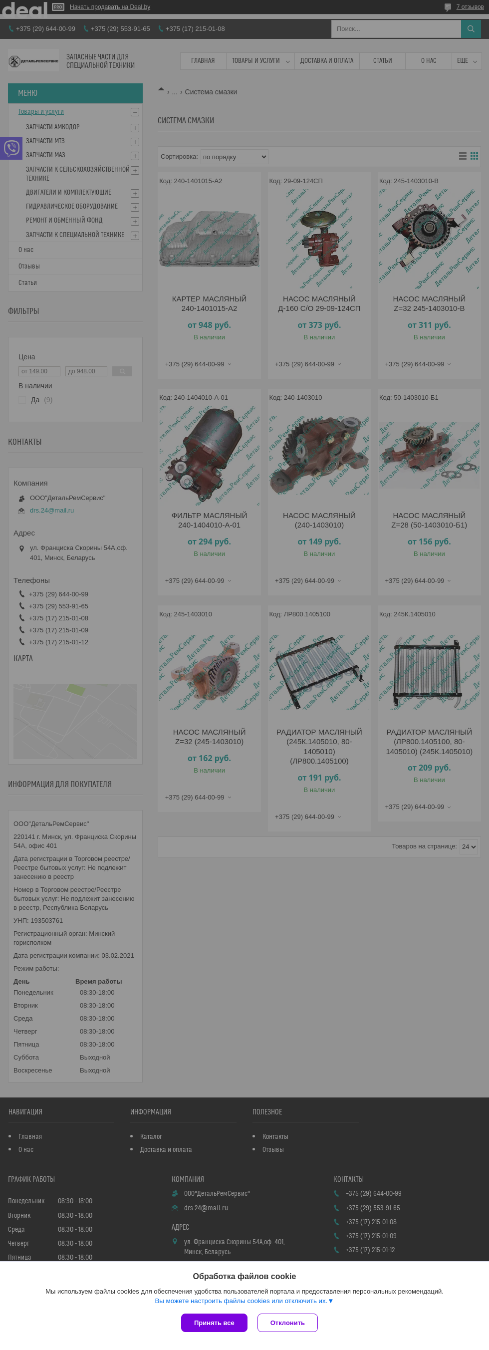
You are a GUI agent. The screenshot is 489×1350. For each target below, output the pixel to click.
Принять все (214, 1323)
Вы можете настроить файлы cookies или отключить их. (241, 1301)
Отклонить (287, 1323)
